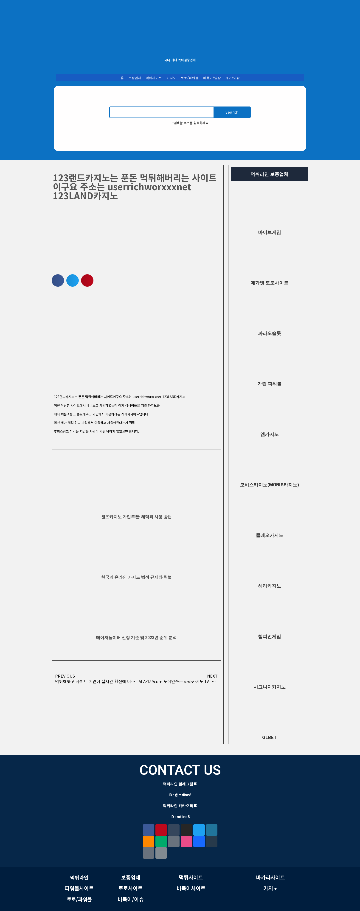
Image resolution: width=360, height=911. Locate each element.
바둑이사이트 (191, 888)
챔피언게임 (269, 636)
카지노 (171, 77)
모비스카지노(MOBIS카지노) (269, 485)
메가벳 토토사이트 (269, 283)
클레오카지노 (269, 535)
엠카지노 (269, 434)
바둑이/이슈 (131, 899)
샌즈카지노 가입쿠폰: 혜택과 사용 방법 (136, 516)
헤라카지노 (269, 586)
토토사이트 (130, 888)
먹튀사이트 (154, 77)
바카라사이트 (270, 877)
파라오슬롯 (269, 333)
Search (232, 112)
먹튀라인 (79, 877)
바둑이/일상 (212, 77)
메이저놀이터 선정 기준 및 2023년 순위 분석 (136, 637)
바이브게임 (269, 232)
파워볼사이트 (79, 888)
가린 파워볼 (269, 384)
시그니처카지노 (269, 687)
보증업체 (134, 77)
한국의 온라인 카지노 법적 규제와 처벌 (136, 577)
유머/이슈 (232, 77)
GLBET (269, 737)
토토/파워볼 (189, 77)
